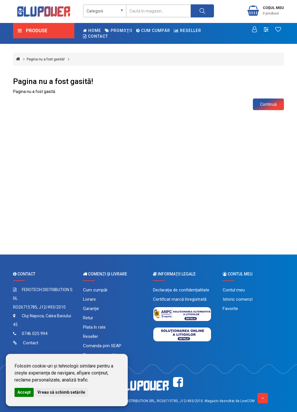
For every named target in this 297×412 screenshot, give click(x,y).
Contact (95, 36)
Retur (88, 317)
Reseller (187, 30)
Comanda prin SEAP (102, 345)
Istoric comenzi (238, 299)
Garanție (91, 308)
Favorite (230, 308)
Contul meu (234, 290)
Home (92, 30)
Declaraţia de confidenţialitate (181, 290)
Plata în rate (94, 327)
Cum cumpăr (153, 30)
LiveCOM (247, 401)
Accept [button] (24, 392)
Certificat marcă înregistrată (179, 299)
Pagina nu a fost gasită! (46, 59)
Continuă (268, 104)
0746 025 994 (34, 333)
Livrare (89, 299)
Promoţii (118, 30)
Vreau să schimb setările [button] (61, 392)
